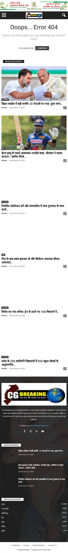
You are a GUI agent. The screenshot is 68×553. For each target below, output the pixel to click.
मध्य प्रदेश (5, 202)
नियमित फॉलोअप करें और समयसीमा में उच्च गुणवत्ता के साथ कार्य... (32, 207)
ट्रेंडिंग (3, 531)
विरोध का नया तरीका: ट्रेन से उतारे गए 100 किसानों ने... (30, 312)
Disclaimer (16, 545)
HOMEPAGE (42, 48)
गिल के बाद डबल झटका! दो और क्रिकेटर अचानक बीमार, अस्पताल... (30, 260)
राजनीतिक (5, 100)
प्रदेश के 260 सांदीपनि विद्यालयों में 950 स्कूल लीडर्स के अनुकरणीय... (29, 363)
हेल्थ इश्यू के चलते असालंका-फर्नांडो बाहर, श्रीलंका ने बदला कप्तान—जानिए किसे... (31, 155)
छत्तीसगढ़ (4, 513)
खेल (3, 149)
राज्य (3, 504)
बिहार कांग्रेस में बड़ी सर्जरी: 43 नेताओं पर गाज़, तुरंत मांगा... (31, 104)
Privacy (26, 545)
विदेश (3, 526)
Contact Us (52, 545)
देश (2, 518)
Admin (4, 107)
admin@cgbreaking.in (39, 425)
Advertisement (39, 545)
